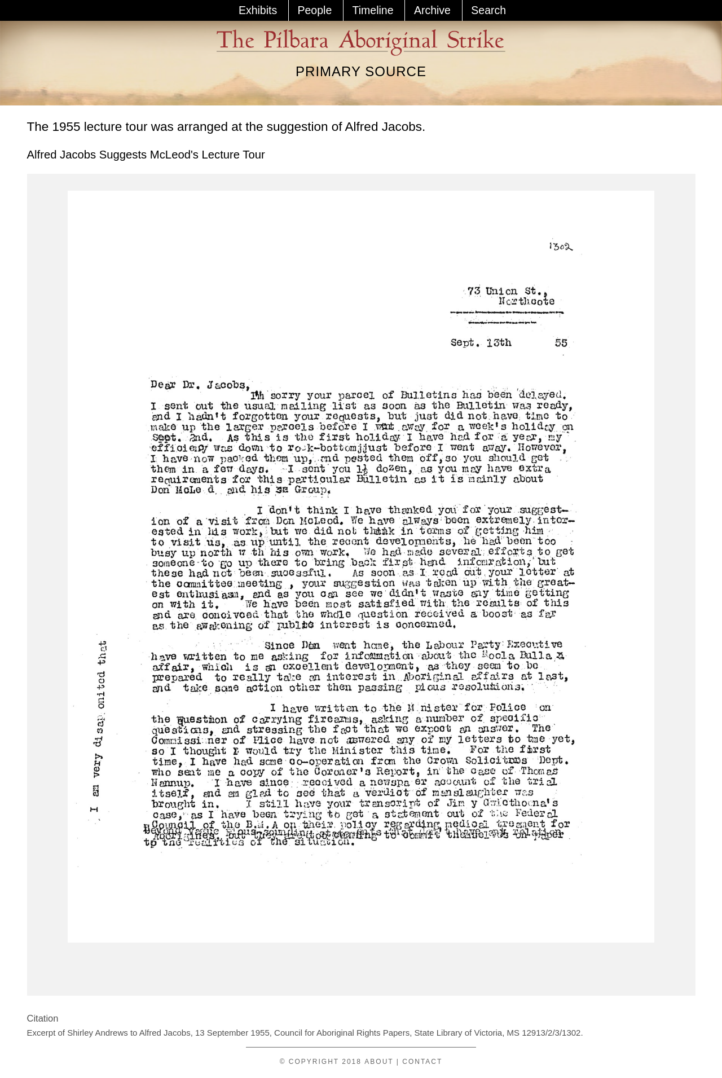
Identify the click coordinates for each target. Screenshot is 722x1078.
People (315, 10)
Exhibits (258, 10)
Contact (422, 1062)
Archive (432, 10)
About (378, 1062)
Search (488, 10)
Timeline (373, 10)
